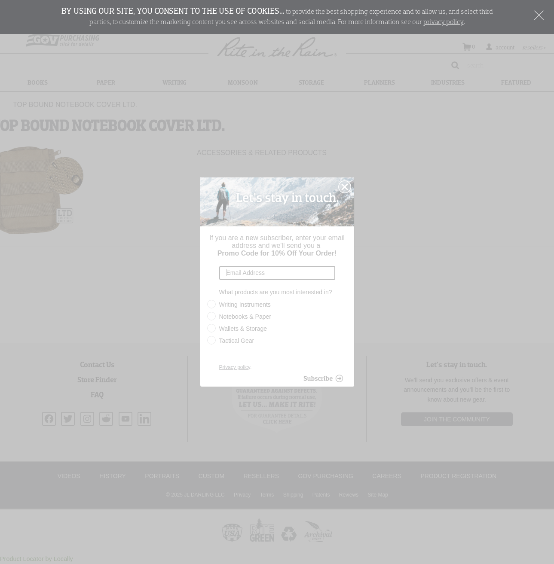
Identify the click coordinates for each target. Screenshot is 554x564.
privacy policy (443, 22)
